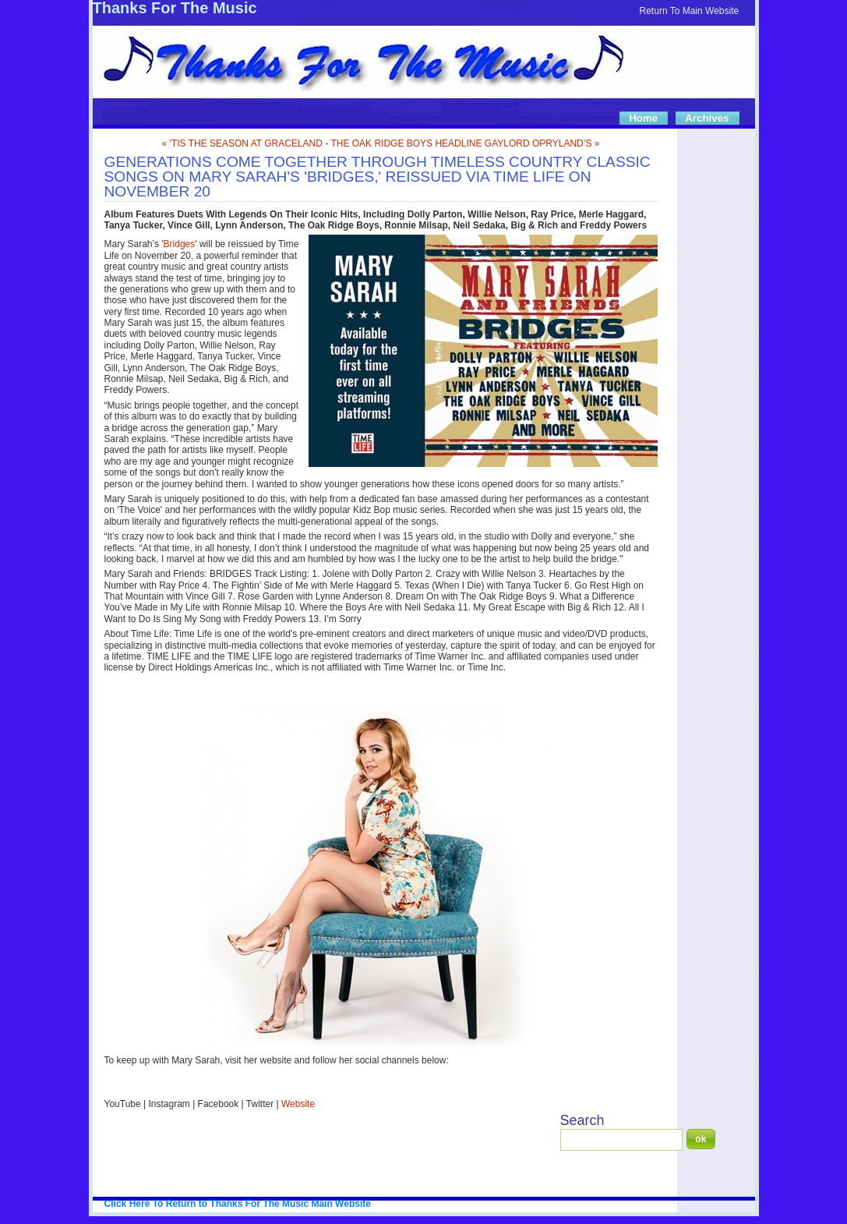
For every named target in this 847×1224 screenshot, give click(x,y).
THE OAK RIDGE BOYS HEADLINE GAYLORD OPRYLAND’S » (464, 143)
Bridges (180, 244)
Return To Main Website (689, 10)
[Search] (621, 1140)
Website (298, 1103)
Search (582, 1120)
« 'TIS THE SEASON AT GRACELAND (242, 143)
